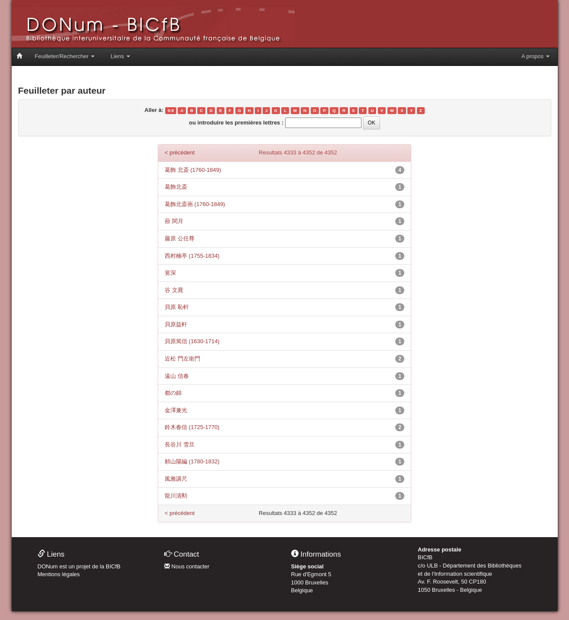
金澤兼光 (176, 410)
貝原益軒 (176, 324)
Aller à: (153, 110)
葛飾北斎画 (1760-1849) (195, 204)
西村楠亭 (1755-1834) (192, 256)
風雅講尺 (176, 479)
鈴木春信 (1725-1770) (192, 427)
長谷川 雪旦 (180, 444)
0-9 (171, 110)
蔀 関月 (174, 221)
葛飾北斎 (176, 187)
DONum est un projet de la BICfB (79, 566)
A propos (535, 56)
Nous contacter (186, 566)
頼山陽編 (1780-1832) (192, 461)
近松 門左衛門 (182, 358)
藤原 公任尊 (180, 238)
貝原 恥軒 (177, 307)
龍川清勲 (176, 495)
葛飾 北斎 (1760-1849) (193, 170)
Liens (120, 56)
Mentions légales (59, 574)
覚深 (170, 272)
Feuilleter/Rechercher (64, 56)
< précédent (180, 152)
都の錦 (173, 393)
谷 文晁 (174, 290)
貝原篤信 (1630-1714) (192, 341)
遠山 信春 (177, 376)
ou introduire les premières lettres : (236, 122)
